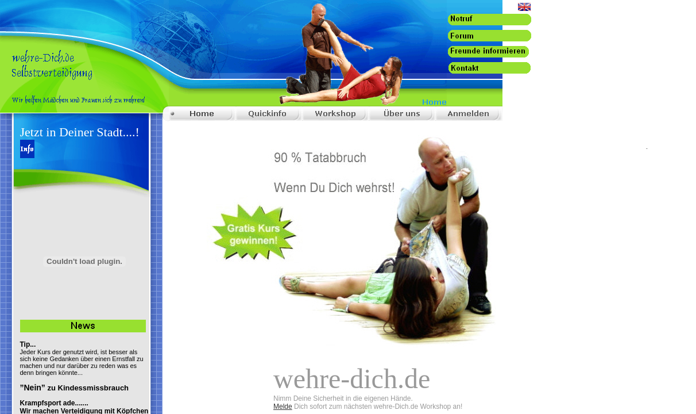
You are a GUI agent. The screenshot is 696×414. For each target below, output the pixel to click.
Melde (282, 406)
